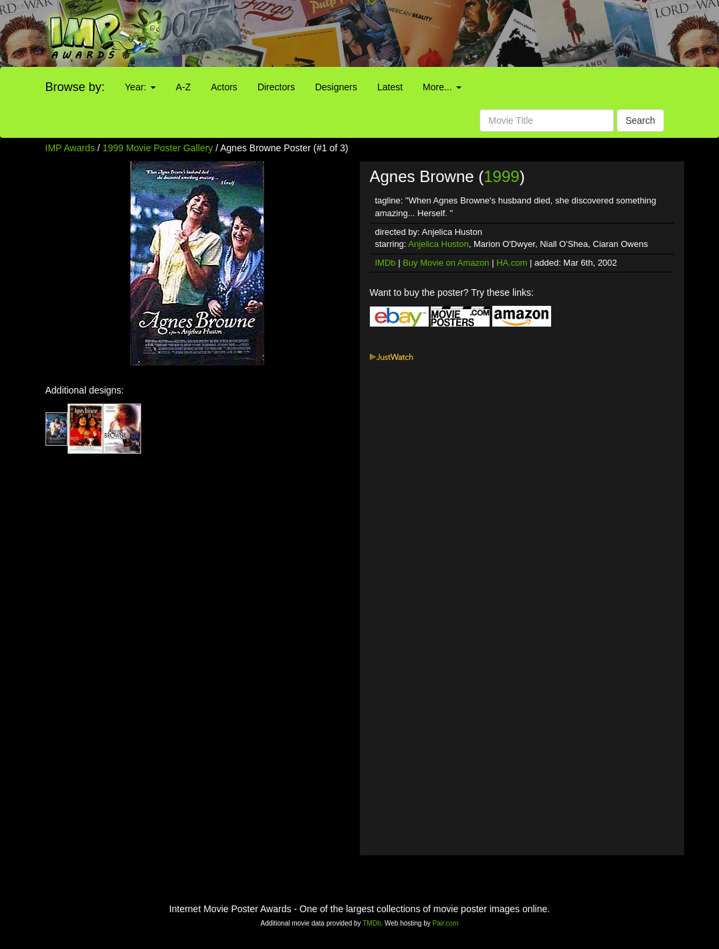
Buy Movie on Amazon (446, 263)
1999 (501, 176)
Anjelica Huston (438, 244)
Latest (390, 87)
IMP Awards (70, 148)
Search (640, 120)
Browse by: (75, 87)
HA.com (511, 263)
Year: (140, 87)
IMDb (385, 263)
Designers (336, 87)
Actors (224, 87)
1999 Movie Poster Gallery (157, 148)
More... (442, 87)
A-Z (183, 87)
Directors (276, 87)
